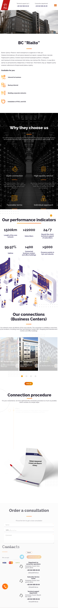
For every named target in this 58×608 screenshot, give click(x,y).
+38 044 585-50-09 (41, 6)
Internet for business (14, 77)
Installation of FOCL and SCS (17, 101)
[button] (22, 376)
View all (28, 383)
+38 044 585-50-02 (23, 6)
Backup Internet (13, 85)
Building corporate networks (17, 93)
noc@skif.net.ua (33, 601)
